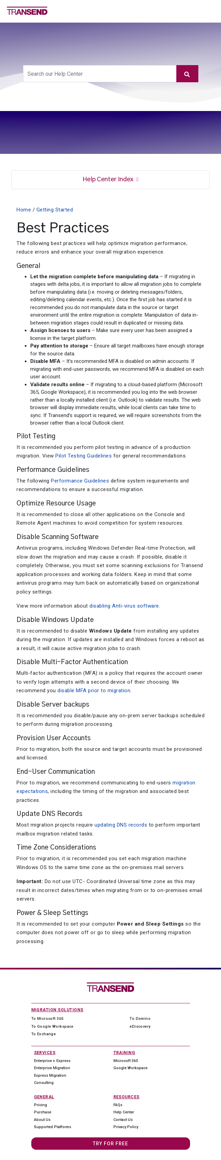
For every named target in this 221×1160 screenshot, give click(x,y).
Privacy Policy (125, 1127)
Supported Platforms (52, 1127)
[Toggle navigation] (213, 10)
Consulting (44, 1082)
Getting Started (54, 210)
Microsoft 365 (125, 1061)
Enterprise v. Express (52, 1061)
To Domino (140, 1018)
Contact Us (123, 1120)
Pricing (40, 1105)
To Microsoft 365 (47, 1018)
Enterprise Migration (52, 1068)
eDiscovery (140, 1026)
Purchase (42, 1112)
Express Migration (50, 1075)
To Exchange (43, 1034)
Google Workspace (130, 1068)
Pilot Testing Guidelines (83, 456)
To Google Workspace (52, 1026)
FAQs (117, 1105)
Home (23, 210)
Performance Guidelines (80, 481)
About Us (42, 1120)
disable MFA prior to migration (93, 690)
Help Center (123, 1112)
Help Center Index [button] (108, 179)
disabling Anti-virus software (124, 606)
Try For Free (110, 1143)
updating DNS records (121, 825)
